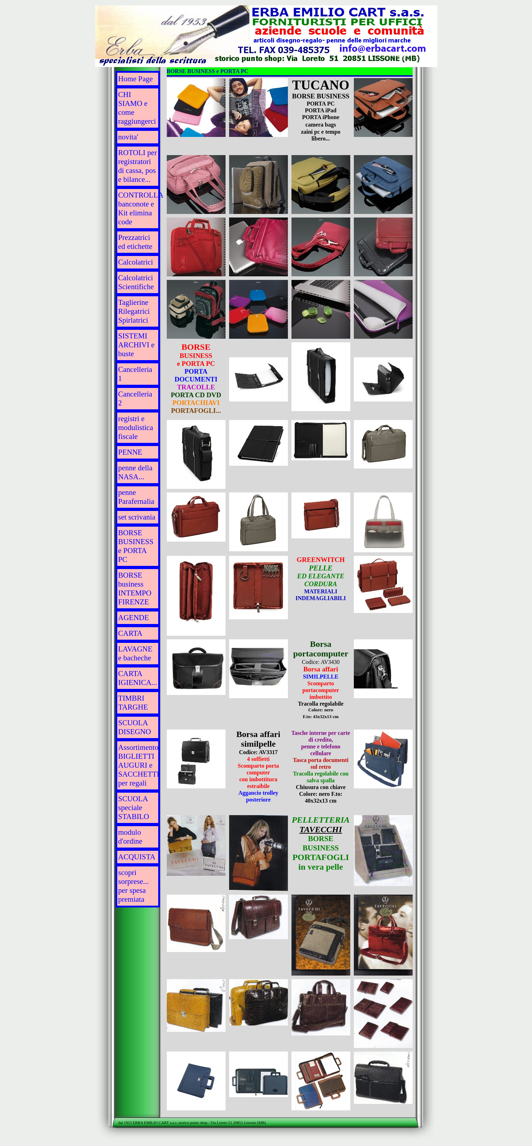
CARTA (130, 633)
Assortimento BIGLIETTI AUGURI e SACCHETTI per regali (139, 765)
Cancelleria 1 (135, 374)
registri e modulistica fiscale (135, 427)
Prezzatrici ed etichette (135, 242)
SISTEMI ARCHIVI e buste (136, 345)
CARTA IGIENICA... (137, 678)
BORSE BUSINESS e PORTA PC (136, 546)
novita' (128, 137)
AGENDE (133, 617)
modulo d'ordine (130, 836)
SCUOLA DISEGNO (134, 727)
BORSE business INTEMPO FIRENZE (134, 588)
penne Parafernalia (136, 497)
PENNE (130, 452)
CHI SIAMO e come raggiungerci (137, 108)
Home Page (135, 79)
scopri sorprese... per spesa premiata (133, 886)
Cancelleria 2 (135, 398)
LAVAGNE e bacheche (135, 653)
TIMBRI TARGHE (133, 702)
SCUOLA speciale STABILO (133, 807)
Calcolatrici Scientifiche (136, 282)
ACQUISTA (137, 857)
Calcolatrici (135, 262)
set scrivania (136, 517)
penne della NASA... (135, 472)
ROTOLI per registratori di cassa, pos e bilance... (137, 166)
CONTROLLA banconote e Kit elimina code (139, 208)
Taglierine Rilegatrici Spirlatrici (134, 311)
